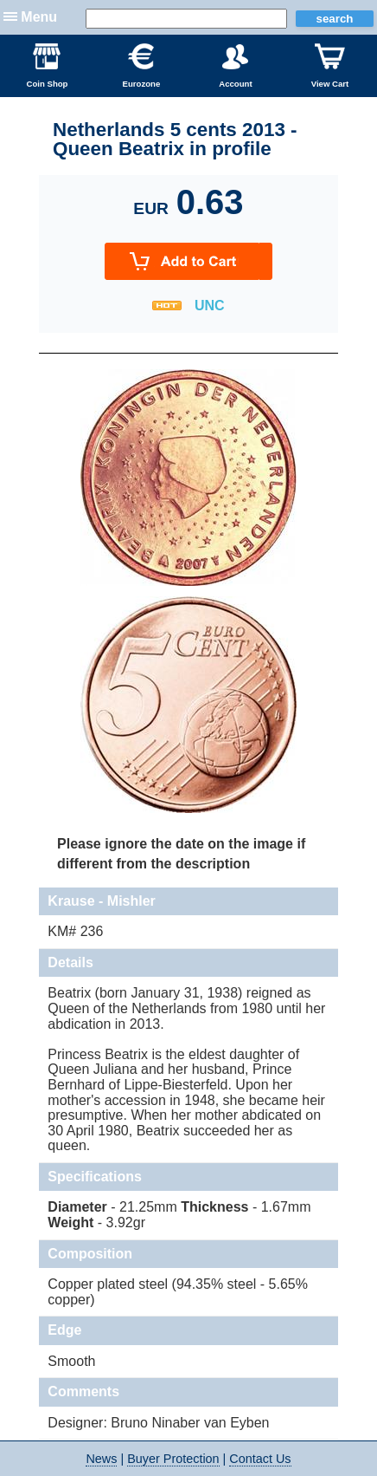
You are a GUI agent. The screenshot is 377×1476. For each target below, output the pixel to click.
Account (235, 65)
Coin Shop (47, 65)
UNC (210, 305)
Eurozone (142, 65)
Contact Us (260, 1459)
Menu (39, 17)
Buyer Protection (173, 1459)
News (101, 1459)
